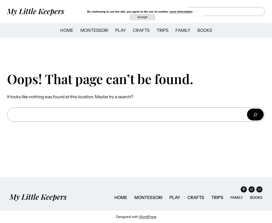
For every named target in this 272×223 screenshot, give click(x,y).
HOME (66, 30)
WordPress (147, 217)
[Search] (255, 114)
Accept (142, 17)
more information (181, 11)
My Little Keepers (35, 11)
